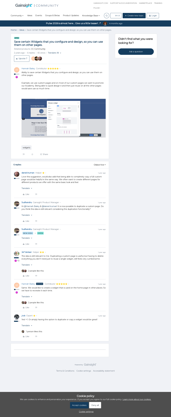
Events (38, 15)
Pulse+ (97, 8)
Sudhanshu (27, 202)
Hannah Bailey (28, 68)
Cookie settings (83, 371)
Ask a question (136, 51)
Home (14, 30)
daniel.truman (28, 173)
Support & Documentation (123, 3)
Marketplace (145, 3)
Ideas (29, 15)
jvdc (23, 315)
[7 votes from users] (37, 58)
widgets (26, 147)
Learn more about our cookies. (137, 399)
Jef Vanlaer (27, 252)
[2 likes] (33, 271)
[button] (116, 15)
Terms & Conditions (65, 371)
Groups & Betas (52, 15)
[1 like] (32, 331)
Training (158, 3)
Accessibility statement (104, 371)
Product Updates (71, 15)
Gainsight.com (101, 3)
